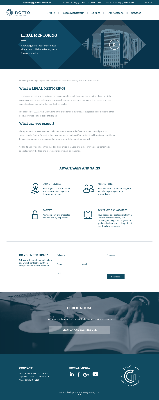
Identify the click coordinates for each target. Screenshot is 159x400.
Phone (60, 264)
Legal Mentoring (73, 12)
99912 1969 (96, 2)
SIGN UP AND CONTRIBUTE (79, 329)
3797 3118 (81, 2)
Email (59, 273)
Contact (136, 12)
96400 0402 (126, 2)
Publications (115, 12)
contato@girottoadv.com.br (37, 2)
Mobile (85, 264)
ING (147, 2)
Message (111, 255)
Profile (51, 12)
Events (95, 12)
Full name (61, 255)
